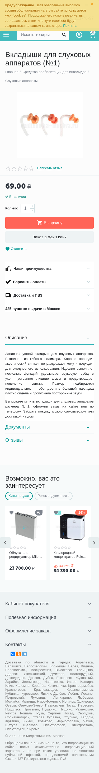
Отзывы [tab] (48, 440)
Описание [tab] (48, 337)
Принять (70, 26)
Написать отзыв (49, 168)
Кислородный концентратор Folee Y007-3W (69, 555)
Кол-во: (11, 208)
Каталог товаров (6, 34)
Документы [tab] (48, 427)
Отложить (15, 249)
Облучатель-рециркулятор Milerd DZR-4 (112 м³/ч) (25, 555)
